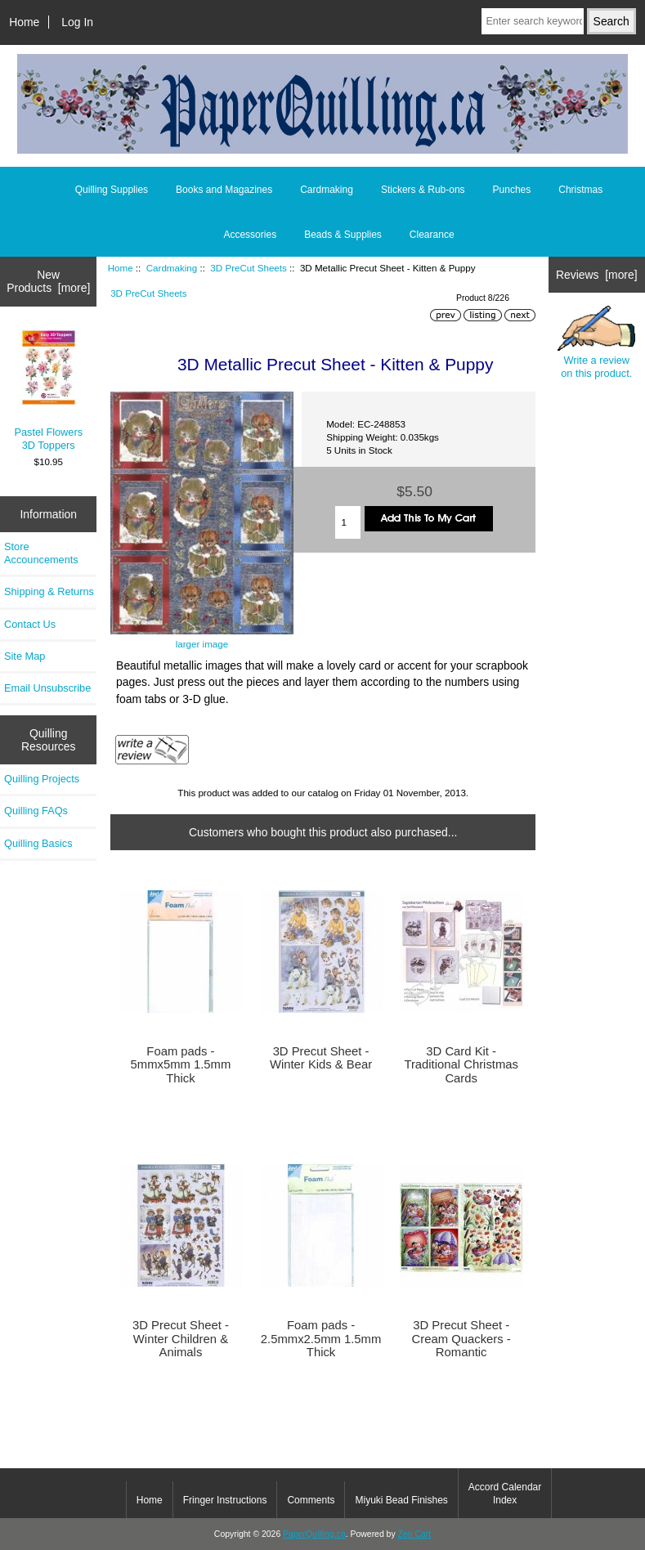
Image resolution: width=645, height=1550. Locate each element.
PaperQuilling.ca (314, 1534)
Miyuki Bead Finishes (401, 1500)
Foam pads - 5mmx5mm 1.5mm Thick (181, 1064)
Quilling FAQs (36, 810)
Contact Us (30, 624)
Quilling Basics (38, 843)
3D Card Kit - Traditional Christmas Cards (461, 1064)
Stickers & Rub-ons (423, 189)
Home (24, 22)
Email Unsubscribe (47, 688)
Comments (310, 1500)
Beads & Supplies (343, 234)
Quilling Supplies (111, 189)
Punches (512, 189)
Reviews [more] (597, 274)
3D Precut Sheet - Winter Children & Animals (180, 1338)
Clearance (432, 234)
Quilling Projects (41, 779)
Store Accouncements (41, 553)
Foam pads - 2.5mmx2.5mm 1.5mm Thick (321, 1338)
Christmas (580, 189)
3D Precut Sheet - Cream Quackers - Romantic (461, 1338)
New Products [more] (48, 281)
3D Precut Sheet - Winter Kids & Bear (321, 1058)
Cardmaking (172, 267)
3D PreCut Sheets (248, 267)
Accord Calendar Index (504, 1493)
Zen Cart (415, 1534)
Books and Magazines (224, 189)
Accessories (249, 234)
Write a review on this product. (596, 342)
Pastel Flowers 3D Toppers (48, 390)
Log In (77, 22)
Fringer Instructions (225, 1500)
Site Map (24, 656)
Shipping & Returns (49, 591)
